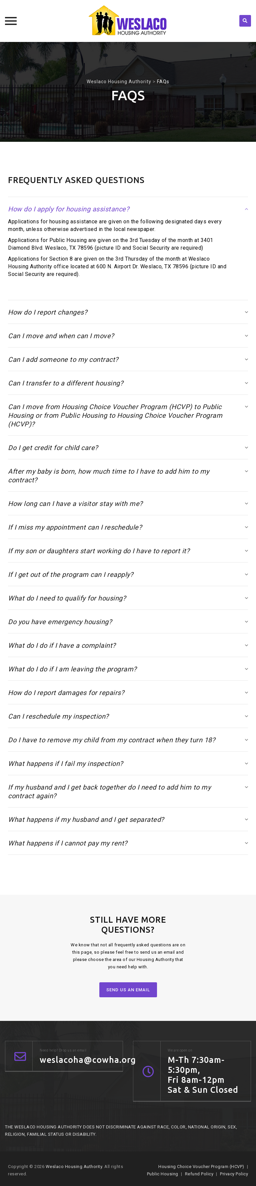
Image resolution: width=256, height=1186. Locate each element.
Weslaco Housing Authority (74, 1166)
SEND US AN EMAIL (128, 989)
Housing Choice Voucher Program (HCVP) (201, 1166)
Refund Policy (199, 1173)
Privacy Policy (234, 1173)
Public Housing (162, 1173)
